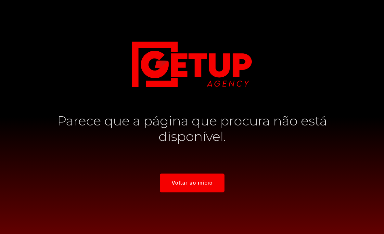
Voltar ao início (192, 182)
